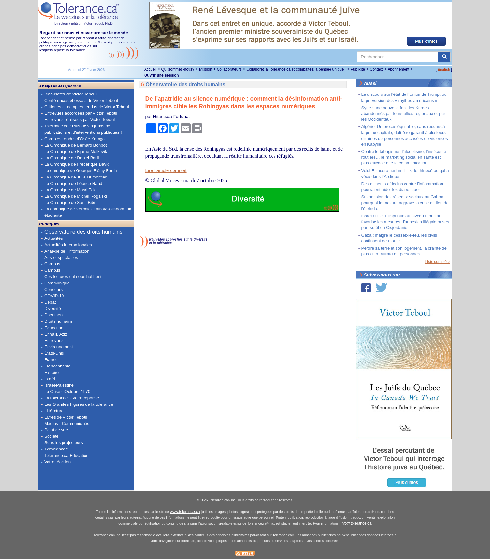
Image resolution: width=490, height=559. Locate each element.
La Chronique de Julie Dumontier (75, 177)
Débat (50, 302)
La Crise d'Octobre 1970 (67, 391)
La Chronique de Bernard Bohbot (75, 145)
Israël (49, 378)
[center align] (444, 56)
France (50, 359)
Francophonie (57, 366)
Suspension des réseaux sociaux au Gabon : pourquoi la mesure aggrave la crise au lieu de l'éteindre (405, 202)
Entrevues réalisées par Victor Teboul (79, 119)
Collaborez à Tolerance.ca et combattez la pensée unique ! (296, 69)
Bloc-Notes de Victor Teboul (70, 94)
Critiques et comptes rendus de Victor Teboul (86, 106)
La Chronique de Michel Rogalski (75, 196)
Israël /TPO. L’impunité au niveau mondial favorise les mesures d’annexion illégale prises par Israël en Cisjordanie (405, 222)
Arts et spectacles (61, 257)
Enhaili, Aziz (55, 334)
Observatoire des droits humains (83, 232)
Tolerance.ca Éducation (66, 455)
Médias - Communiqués (66, 423)
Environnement (58, 346)
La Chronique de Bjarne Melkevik (75, 151)
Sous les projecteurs (63, 442)
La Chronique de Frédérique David (77, 164)
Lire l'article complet (166, 170)
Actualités (53, 238)
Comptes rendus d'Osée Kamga (74, 138)
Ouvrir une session (161, 75)
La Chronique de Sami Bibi (69, 202)
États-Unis (54, 353)
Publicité (358, 69)
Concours (53, 289)
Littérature (53, 410)
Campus (52, 263)
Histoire (51, 372)
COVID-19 (54, 295)
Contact (376, 69)
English (444, 69)
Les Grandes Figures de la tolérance (78, 404)
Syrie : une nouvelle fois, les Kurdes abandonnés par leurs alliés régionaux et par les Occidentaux (403, 113)
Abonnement (398, 69)
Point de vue (56, 429)
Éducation (53, 327)
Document (54, 315)
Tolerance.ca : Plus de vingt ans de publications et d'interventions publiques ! (83, 129)
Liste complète (437, 262)
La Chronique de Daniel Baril (71, 157)
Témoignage (56, 449)
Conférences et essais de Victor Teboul (81, 100)
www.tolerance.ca (185, 512)
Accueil (150, 69)
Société (51, 436)
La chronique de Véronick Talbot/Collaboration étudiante (87, 212)
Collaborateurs (229, 69)
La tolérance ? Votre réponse (71, 398)
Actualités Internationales (68, 244)
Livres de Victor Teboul (65, 417)
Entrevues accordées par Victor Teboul (80, 113)
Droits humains (58, 321)
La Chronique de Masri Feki (70, 189)
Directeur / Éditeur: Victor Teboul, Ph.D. (84, 23)
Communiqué (57, 283)
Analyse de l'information (66, 251)
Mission (205, 69)
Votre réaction (57, 461)
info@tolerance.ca (356, 523)
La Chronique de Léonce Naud (73, 183)
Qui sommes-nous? (177, 69)
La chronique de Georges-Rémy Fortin (80, 170)
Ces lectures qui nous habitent (72, 276)
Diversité (52, 308)
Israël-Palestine (59, 385)
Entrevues (53, 340)
